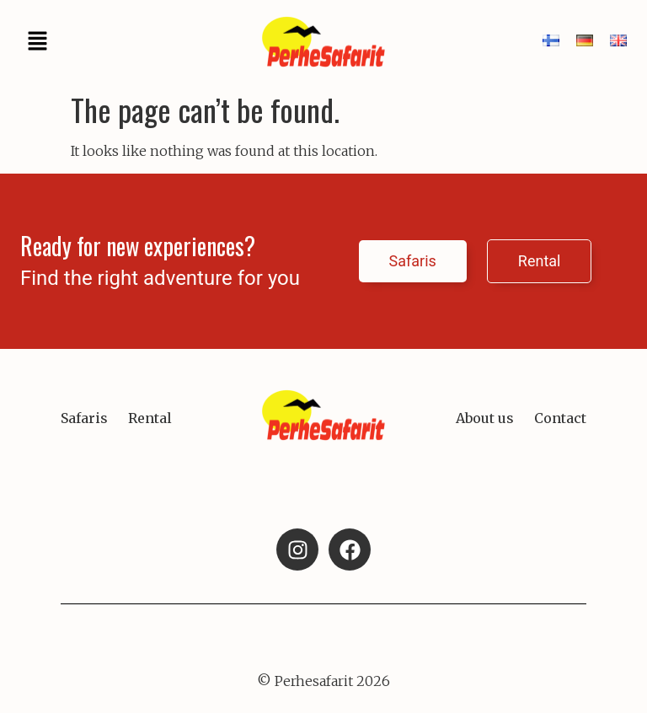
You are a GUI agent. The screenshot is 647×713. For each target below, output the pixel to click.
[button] (37, 42)
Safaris (84, 418)
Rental (150, 418)
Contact (560, 418)
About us (485, 418)
